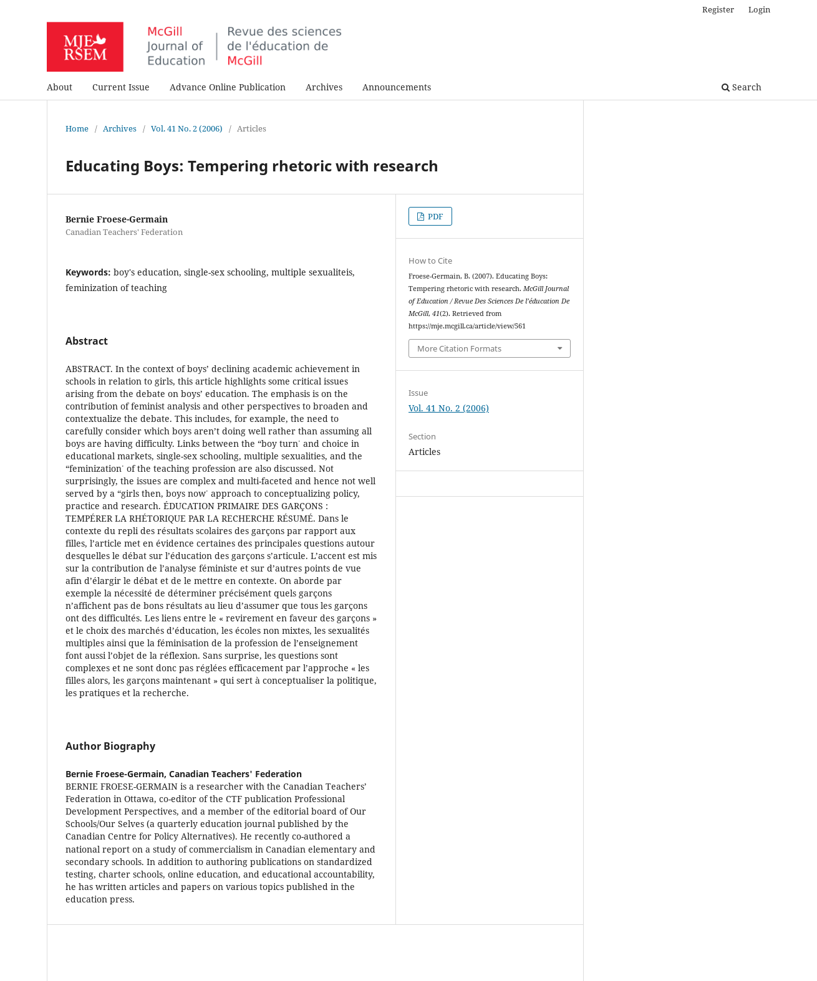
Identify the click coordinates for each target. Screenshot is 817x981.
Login (759, 9)
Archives (324, 87)
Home (77, 128)
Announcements (396, 87)
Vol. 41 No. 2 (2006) (187, 128)
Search (741, 87)
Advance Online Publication (228, 87)
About (59, 87)
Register (718, 9)
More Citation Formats (459, 348)
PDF (434, 216)
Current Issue (121, 87)
